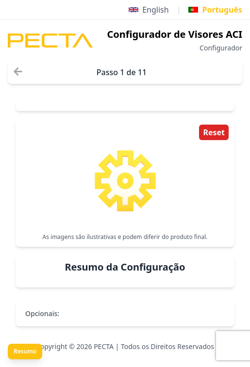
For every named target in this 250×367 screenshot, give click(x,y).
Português (215, 9)
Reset (214, 132)
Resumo (25, 351)
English (148, 9)
